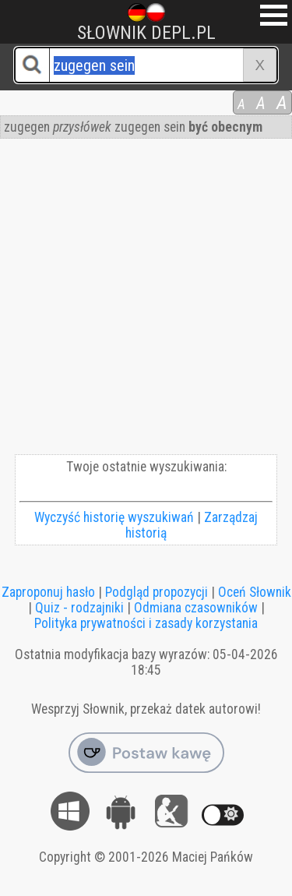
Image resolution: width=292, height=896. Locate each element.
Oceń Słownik (254, 592)
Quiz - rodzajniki (79, 608)
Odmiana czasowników (196, 608)
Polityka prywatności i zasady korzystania (146, 623)
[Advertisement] (146, 300)
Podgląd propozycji (156, 592)
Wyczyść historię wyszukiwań (114, 517)
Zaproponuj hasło (48, 592)
